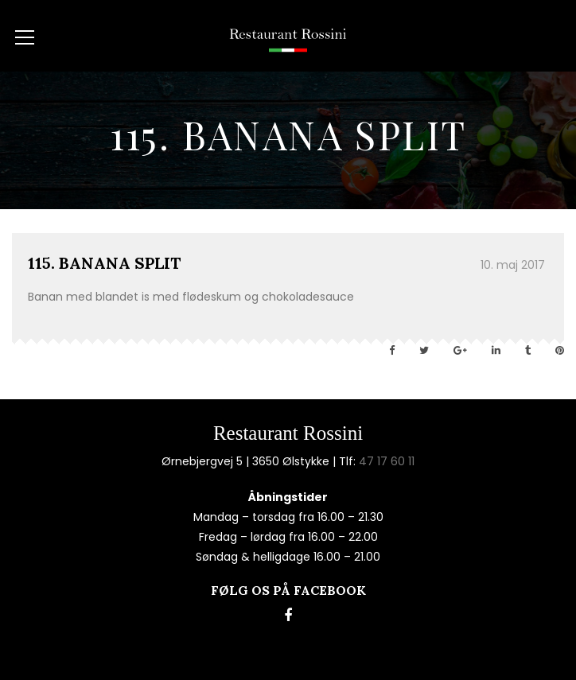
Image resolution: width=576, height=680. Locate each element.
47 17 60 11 (386, 461)
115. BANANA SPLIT (104, 263)
